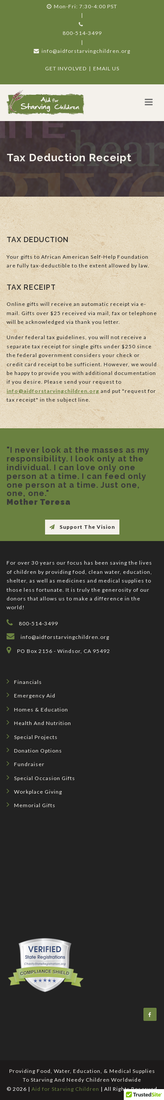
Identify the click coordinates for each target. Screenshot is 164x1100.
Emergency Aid (31, 695)
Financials (24, 681)
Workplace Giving (34, 791)
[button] (148, 102)
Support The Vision (82, 527)
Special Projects (32, 736)
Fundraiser (26, 763)
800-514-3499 (82, 33)
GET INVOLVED (66, 68)
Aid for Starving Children (65, 1089)
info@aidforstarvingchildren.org (82, 51)
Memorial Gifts (31, 805)
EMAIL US (106, 68)
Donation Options (34, 750)
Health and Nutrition (39, 722)
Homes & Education (37, 709)
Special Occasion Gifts (41, 777)
